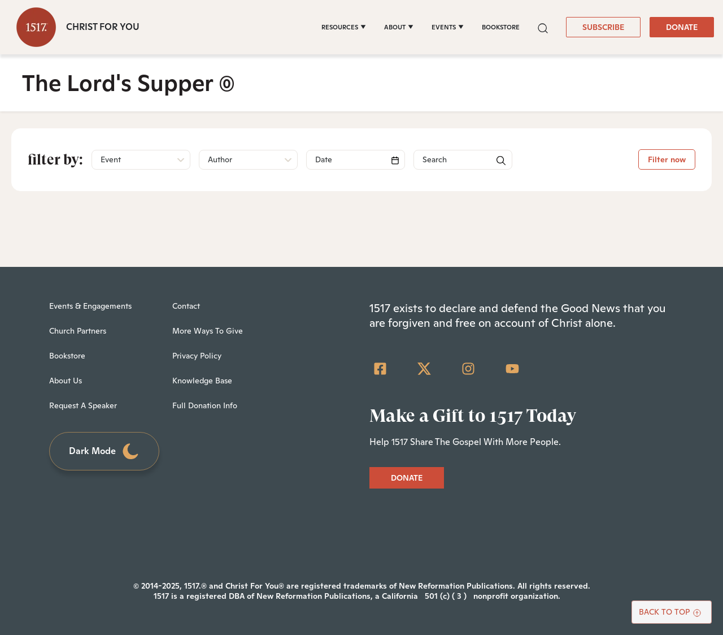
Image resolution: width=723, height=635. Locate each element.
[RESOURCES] (343, 27)
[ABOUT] (399, 27)
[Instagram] (468, 368)
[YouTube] (512, 368)
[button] (543, 26)
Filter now (667, 159)
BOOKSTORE (501, 27)
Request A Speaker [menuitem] (83, 405)
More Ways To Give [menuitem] (207, 331)
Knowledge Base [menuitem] (202, 380)
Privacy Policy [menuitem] (196, 356)
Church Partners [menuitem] (77, 331)
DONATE (682, 27)
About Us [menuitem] (65, 380)
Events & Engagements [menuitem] (90, 306)
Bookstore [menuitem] (67, 356)
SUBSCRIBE (603, 27)
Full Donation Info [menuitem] (204, 405)
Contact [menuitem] (186, 306)
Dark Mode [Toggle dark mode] (104, 451)
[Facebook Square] (380, 368)
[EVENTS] (448, 27)
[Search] (355, 160)
